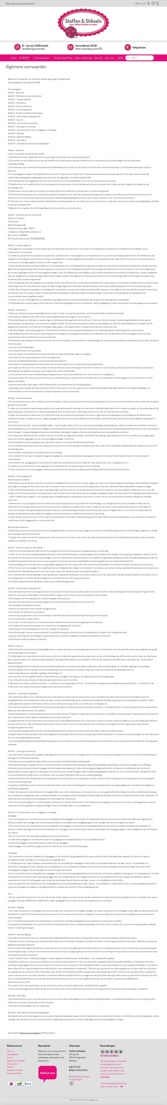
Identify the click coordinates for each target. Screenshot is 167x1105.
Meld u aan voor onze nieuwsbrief (20, 3)
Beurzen (99, 57)
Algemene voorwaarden (30, 1033)
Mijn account (142, 3)
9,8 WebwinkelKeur (109, 1055)
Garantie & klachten (14, 1073)
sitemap (92, 1100)
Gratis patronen (43, 57)
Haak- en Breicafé (83, 57)
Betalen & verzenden (15, 1070)
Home (14, 57)
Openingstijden (12, 1054)
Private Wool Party (63, 57)
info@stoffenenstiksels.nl (80, 1076)
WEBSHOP (25, 57)
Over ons (10, 1051)
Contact (10, 1057)
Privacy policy (12, 1064)
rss (97, 1100)
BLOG (120, 57)
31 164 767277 (77, 1079)
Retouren (10, 1067)
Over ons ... (110, 57)
